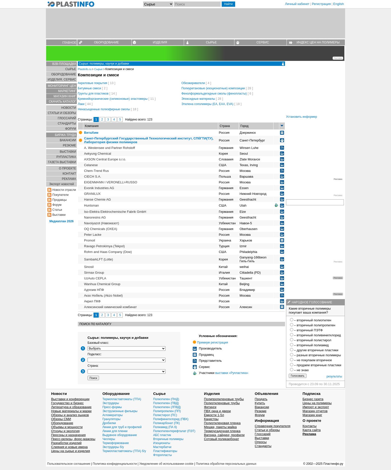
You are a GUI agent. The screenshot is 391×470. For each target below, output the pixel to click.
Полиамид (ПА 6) (165, 427)
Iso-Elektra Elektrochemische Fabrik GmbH (115, 212)
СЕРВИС (262, 42)
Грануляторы (111, 419)
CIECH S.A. (92, 176)
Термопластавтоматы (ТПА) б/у (124, 451)
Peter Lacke (92, 234)
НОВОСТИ (68, 108)
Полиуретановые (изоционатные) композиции (213, 88)
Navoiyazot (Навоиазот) (101, 223)
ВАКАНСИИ (68, 140)
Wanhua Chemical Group (102, 284)
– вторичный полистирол (312, 340)
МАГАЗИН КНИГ (65, 96)
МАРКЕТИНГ (67, 91)
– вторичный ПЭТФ (308, 330)
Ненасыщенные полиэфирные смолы (104, 109)
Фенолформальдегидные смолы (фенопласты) (214, 93)
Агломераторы (112, 415)
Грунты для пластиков (93, 93)
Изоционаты (161, 443)
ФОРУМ (70, 128)
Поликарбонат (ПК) (166, 423)
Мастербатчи (162, 447)
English (338, 4)
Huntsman (91, 205)
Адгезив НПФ (94, 290)
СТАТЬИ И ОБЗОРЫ (62, 113)
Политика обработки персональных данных (226, 464)
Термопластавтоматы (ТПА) (121, 399)
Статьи (57, 210)
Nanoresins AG (95, 217)
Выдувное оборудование (119, 435)
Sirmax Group (94, 272)
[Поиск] (197, 4)
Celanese (91, 165)
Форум (56, 205)
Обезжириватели (193, 83)
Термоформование (115, 443)
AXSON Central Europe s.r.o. (105, 159)
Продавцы (59, 200)
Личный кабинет (297, 4)
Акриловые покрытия (92, 83)
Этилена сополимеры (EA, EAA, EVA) (208, 104)
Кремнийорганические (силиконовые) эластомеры (113, 99)
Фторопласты (162, 455)
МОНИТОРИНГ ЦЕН (62, 86)
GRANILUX (92, 194)
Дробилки (109, 423)
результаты (334, 376)
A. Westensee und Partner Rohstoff (109, 148)
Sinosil (89, 267)
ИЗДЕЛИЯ (160, 42)
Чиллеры (108, 439)
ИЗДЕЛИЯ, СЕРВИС (62, 79)
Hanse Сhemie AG (97, 199)
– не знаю (301, 370)
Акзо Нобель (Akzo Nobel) (103, 295)
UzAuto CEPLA (95, 278)
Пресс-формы (112, 407)
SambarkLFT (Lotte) (98, 259)
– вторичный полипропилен (314, 325)
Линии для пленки (115, 431)
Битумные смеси (89, 88)
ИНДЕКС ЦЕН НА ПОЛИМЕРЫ (317, 42)
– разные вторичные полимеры (317, 355)
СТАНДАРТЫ (67, 123)
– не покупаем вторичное (313, 360)
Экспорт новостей (61, 184)
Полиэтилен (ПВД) (166, 403)
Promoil (89, 240)
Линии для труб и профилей (122, 427)
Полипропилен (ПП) (167, 411)
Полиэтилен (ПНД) (166, 399)
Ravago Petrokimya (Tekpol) (104, 246)
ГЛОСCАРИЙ (67, 118)
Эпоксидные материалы (198, 99)
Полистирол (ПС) (165, 415)
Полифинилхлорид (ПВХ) (170, 419)
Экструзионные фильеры (120, 411)
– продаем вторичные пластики (317, 365)
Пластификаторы (165, 451)
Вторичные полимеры (168, 439)
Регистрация (321, 4)
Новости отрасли (64, 190)
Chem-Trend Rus (96, 171)
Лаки (81, 104)
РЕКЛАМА (69, 179)
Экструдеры (110, 403)
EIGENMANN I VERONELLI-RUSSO (110, 182)
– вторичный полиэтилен (312, 320)
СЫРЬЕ (211, 42)
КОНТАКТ (69, 173)
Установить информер (301, 116)
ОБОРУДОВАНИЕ (106, 42)
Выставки (59, 215)
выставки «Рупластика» (231, 373)
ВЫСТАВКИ (68, 151)
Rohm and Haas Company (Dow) (108, 252)
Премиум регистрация (212, 342)
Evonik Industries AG (99, 188)
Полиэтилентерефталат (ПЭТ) (174, 431)
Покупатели (60, 195)
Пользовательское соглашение (68, 464)
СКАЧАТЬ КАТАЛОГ (62, 101)
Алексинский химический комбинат (110, 307)
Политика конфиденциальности (115, 464)
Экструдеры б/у (113, 447)
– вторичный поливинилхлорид (317, 335)
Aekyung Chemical (97, 153)
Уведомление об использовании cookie (166, 464)
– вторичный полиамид (311, 345)
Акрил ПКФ (92, 301)
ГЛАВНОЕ (69, 42)
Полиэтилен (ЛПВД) (167, 407)
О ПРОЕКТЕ (67, 168)
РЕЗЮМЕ (69, 145)
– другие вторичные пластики (316, 350)
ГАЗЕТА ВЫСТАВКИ (62, 162)
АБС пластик (162, 435)
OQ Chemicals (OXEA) (100, 229)
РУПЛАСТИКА (66, 157)
